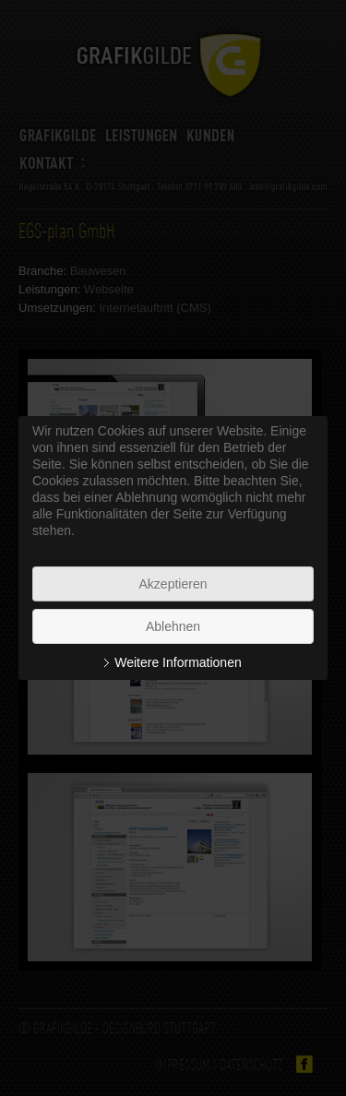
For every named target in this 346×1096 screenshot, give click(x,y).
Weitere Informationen (177, 662)
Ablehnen (173, 626)
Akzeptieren (173, 584)
